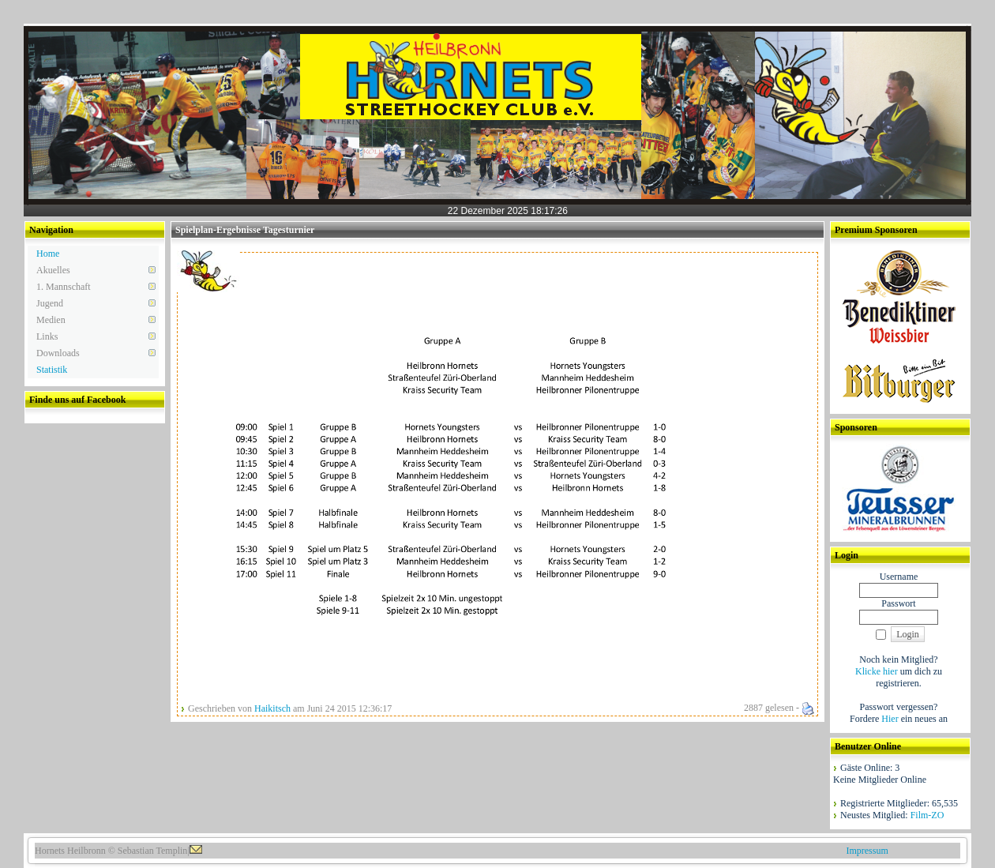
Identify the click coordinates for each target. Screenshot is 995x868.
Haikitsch (272, 708)
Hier (889, 718)
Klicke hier (876, 671)
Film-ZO (927, 815)
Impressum (867, 850)
